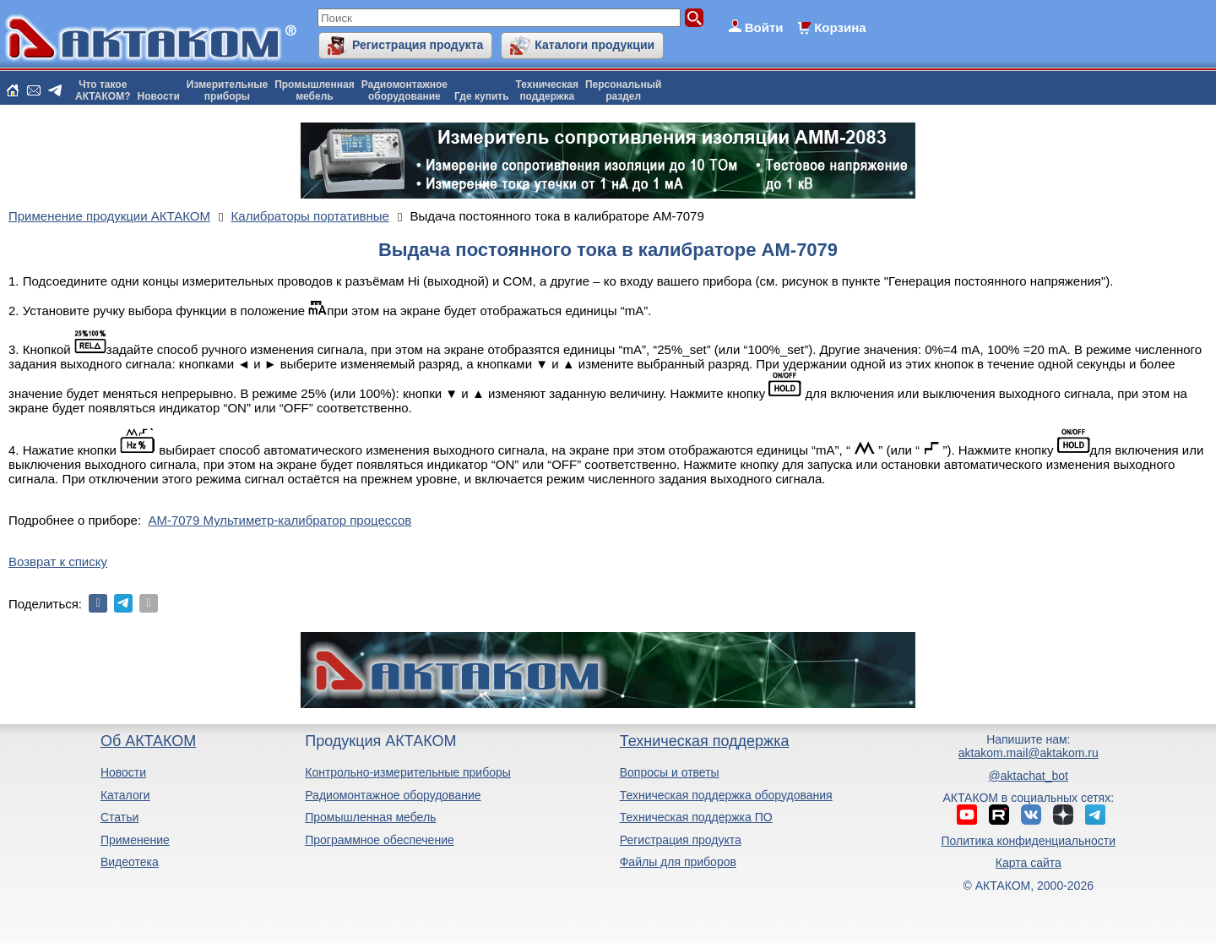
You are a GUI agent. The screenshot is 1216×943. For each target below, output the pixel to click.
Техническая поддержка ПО (696, 817)
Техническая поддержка (705, 741)
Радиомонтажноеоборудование (404, 90)
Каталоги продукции (594, 45)
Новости (159, 96)
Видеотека (129, 862)
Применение (135, 840)
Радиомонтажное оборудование (392, 795)
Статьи (119, 817)
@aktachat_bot (1028, 775)
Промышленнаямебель (314, 90)
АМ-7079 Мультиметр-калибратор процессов (279, 520)
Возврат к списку (57, 561)
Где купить (481, 96)
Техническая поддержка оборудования (726, 795)
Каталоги (125, 795)
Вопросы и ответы (669, 772)
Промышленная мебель (370, 817)
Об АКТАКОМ (148, 741)
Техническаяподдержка (547, 90)
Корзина (840, 27)
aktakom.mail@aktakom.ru (1028, 753)
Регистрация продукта (417, 45)
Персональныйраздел (623, 90)
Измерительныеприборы (227, 90)
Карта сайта (1028, 862)
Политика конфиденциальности (1029, 841)
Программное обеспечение (379, 840)
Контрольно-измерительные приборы (408, 772)
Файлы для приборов (678, 862)
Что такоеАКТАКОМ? (103, 90)
